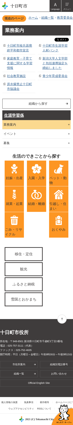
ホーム (33, 17)
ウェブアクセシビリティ (21, 408)
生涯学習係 (14, 115)
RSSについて (44, 408)
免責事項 (28, 402)
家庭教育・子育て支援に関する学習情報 (19, 63)
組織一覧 (47, 17)
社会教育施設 (16, 76)
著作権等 (44, 402)
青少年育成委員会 (55, 76)
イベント (9, 134)
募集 (6, 143)
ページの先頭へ (62, 319)
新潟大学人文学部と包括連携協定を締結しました (55, 63)
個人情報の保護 (9, 402)
